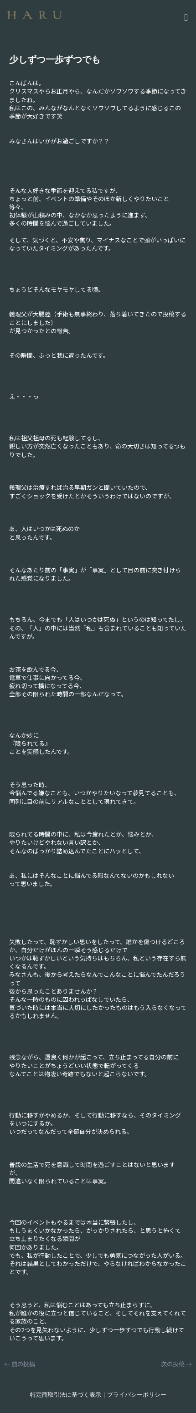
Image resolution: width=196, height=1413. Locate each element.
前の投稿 (19, 1364)
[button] (134, 16)
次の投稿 (176, 1364)
